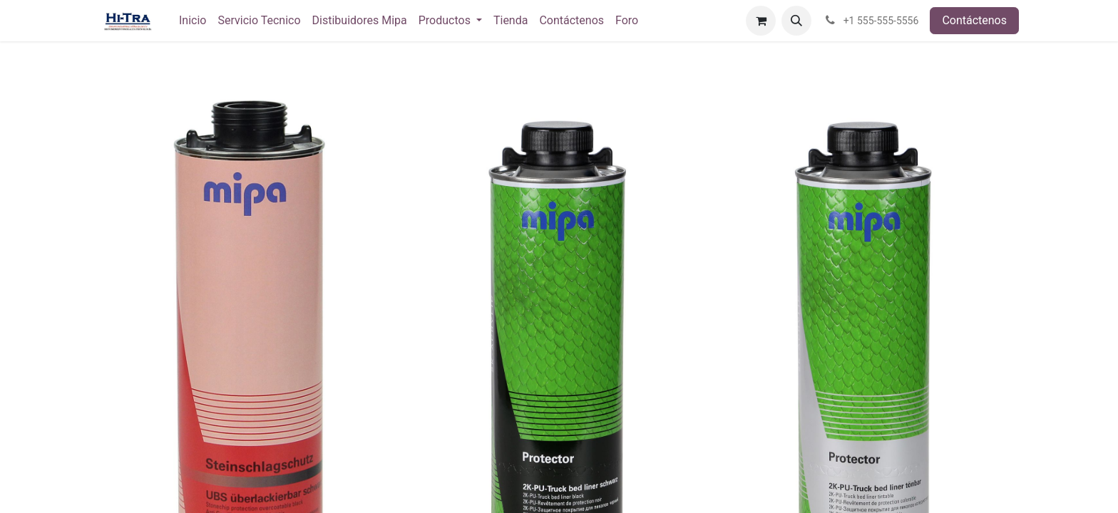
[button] (796, 21)
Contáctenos (974, 20)
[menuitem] (192, 20)
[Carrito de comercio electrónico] (761, 21)
